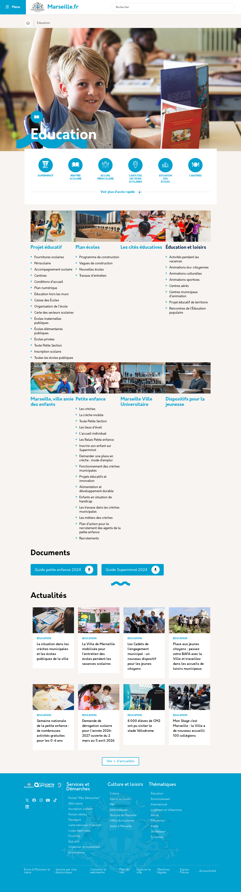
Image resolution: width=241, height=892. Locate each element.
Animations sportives (184, 280)
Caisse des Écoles (46, 300)
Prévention (158, 820)
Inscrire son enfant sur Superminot (95, 448)
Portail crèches (77, 814)
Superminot (45, 167)
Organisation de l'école (51, 306)
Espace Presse (184, 871)
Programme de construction (99, 257)
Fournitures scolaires (49, 257)
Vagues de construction (96, 263)
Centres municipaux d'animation (183, 294)
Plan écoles (88, 247)
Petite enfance (91, 399)
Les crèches (87, 409)
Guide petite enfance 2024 (58, 570)
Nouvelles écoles (91, 269)
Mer (112, 804)
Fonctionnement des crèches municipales (99, 468)
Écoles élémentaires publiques (48, 331)
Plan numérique (45, 288)
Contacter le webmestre (98, 871)
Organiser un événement (84, 847)
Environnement (160, 799)
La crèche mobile (91, 415)
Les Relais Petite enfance (96, 440)
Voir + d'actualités (120, 761)
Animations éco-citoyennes (189, 267)
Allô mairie (75, 803)
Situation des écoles (165, 170)
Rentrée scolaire (75, 169)
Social (155, 815)
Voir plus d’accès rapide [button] (117, 192)
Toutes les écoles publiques (53, 358)
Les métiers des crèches (96, 518)
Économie (157, 837)
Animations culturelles (185, 273)
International (159, 804)
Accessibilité (207, 871)
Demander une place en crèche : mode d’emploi (96, 458)
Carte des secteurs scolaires (135, 170)
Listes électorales (79, 831)
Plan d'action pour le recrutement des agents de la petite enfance (100, 528)
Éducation (157, 793)
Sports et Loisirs (120, 799)
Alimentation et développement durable (96, 489)
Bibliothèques (119, 810)
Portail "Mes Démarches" (84, 798)
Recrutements (89, 538)
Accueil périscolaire (105, 169)
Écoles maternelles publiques (47, 321)
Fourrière (74, 836)
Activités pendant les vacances (184, 259)
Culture (114, 793)
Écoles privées (44, 339)
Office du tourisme (122, 820)
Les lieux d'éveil (90, 427)
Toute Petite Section (48, 345)
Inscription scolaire (47, 351)
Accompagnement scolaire (53, 269)
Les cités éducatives (141, 247)
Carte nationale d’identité (84, 825)
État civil (73, 841)
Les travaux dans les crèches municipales (99, 509)
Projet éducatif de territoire (188, 302)
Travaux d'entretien (92, 275)
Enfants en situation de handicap (95, 499)
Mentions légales (163, 871)
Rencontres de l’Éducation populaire (187, 310)
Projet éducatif (46, 247)
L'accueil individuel (92, 433)
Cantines (195, 167)
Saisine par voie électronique (66, 871)
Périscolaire (42, 263)
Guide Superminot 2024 (126, 570)
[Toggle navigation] (7, 7)
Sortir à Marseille (121, 826)
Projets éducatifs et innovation (92, 479)
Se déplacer (158, 831)
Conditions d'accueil (48, 282)
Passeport (74, 820)
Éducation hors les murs (51, 294)
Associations (76, 852)
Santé (154, 826)
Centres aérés (179, 286)
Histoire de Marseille (123, 815)
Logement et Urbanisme (166, 810)
